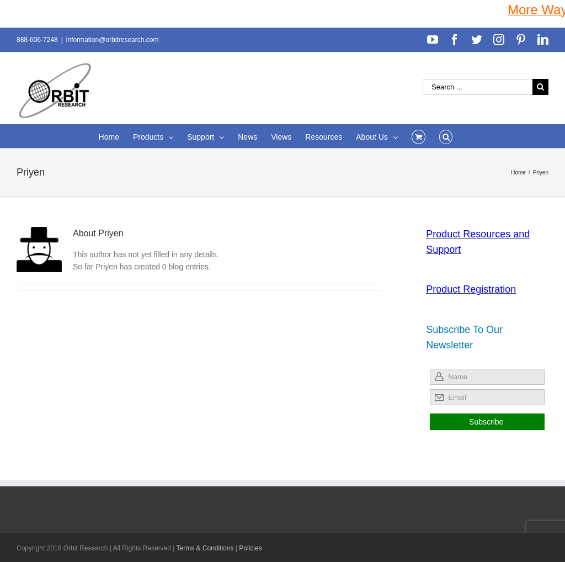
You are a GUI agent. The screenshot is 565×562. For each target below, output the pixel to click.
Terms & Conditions (205, 548)
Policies (250, 548)
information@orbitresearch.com (112, 40)
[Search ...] (477, 87)
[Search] (446, 136)
